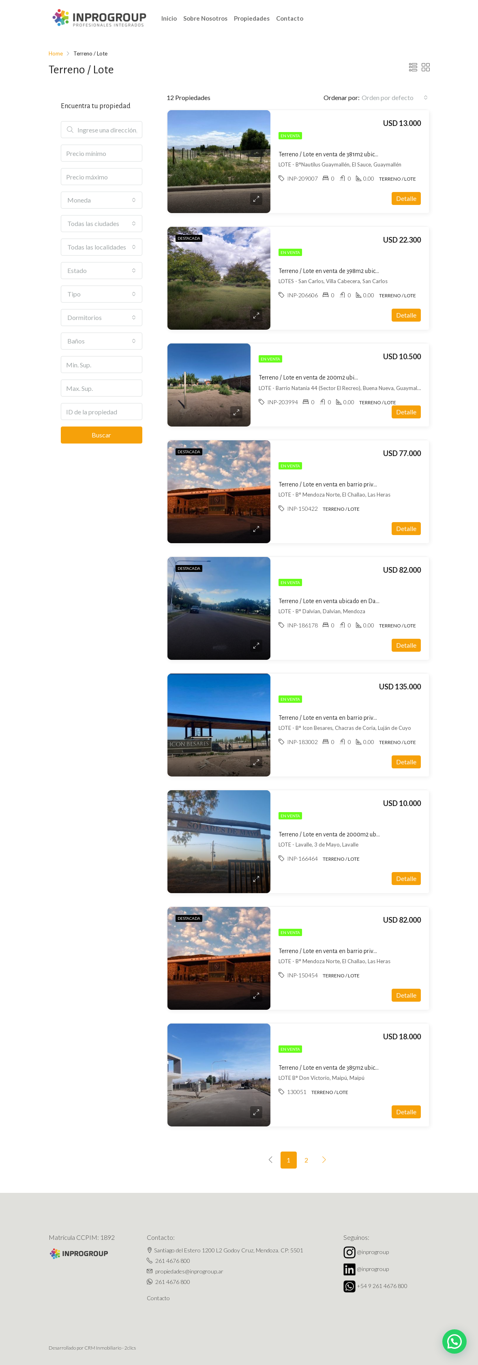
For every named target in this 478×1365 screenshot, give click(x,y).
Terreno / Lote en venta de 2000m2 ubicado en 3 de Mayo (352, 834)
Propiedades (252, 18)
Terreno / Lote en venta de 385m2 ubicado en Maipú (344, 1067)
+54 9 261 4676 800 (382, 1285)
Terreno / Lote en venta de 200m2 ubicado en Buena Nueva (334, 377)
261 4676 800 (172, 1260)
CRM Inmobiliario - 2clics (110, 1348)
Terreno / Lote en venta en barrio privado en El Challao (348, 484)
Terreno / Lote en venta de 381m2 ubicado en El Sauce (346, 154)
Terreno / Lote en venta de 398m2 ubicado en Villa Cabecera (355, 271)
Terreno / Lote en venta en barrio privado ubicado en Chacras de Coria (367, 717)
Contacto (289, 18)
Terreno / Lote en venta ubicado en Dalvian (333, 601)
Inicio (169, 18)
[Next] (324, 1160)
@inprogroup (373, 1251)
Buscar (101, 435)
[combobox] (394, 97)
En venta (290, 135)
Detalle (406, 198)
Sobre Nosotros (205, 18)
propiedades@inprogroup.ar (189, 1271)
